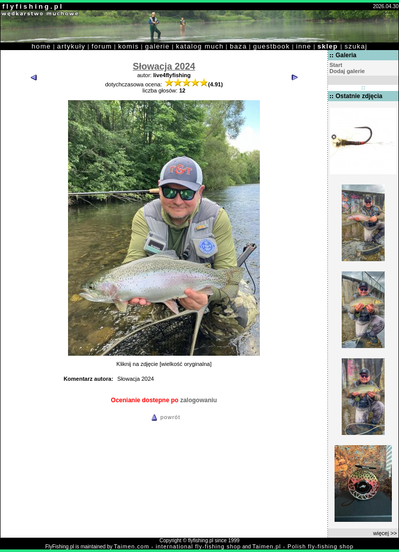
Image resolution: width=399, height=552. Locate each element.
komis (128, 46)
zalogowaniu (198, 400)
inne (304, 46)
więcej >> (385, 533)
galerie (157, 46)
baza (238, 46)
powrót (164, 417)
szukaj (355, 46)
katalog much (200, 46)
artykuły (71, 46)
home (41, 46)
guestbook (271, 46)
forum (102, 46)
